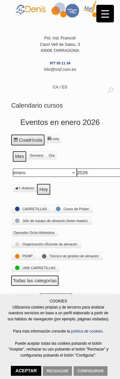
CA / (57, 87)
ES (64, 87)
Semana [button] (36, 156)
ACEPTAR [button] (26, 370)
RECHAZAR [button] (57, 371)
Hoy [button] (43, 189)
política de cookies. (87, 331)
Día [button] (51, 156)
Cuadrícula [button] (27, 141)
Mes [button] (19, 156)
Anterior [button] (26, 188)
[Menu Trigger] (105, 13)
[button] (31, 209)
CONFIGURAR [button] (90, 371)
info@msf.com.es (60, 69)
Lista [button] (53, 140)
